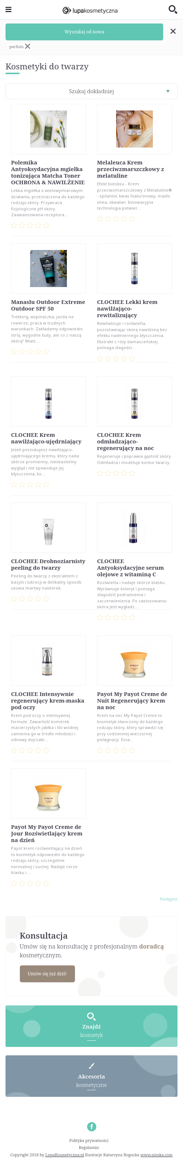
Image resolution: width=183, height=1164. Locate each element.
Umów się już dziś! (47, 974)
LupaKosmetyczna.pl (64, 1154)
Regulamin (89, 1147)
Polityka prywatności (89, 1140)
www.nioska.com (156, 1154)
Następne (168, 899)
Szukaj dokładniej (91, 91)
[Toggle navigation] (8, 9)
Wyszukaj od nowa (84, 32)
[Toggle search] (173, 10)
